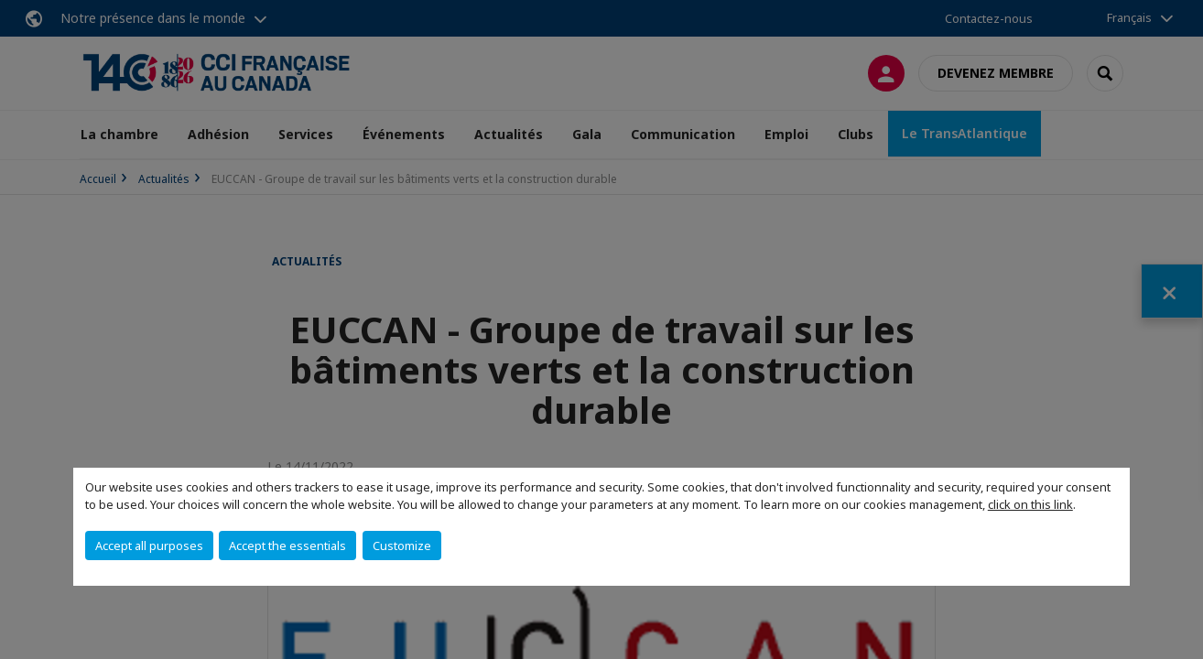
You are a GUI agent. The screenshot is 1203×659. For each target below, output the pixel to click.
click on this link (1030, 504)
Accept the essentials (287, 545)
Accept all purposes (149, 545)
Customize (402, 545)
